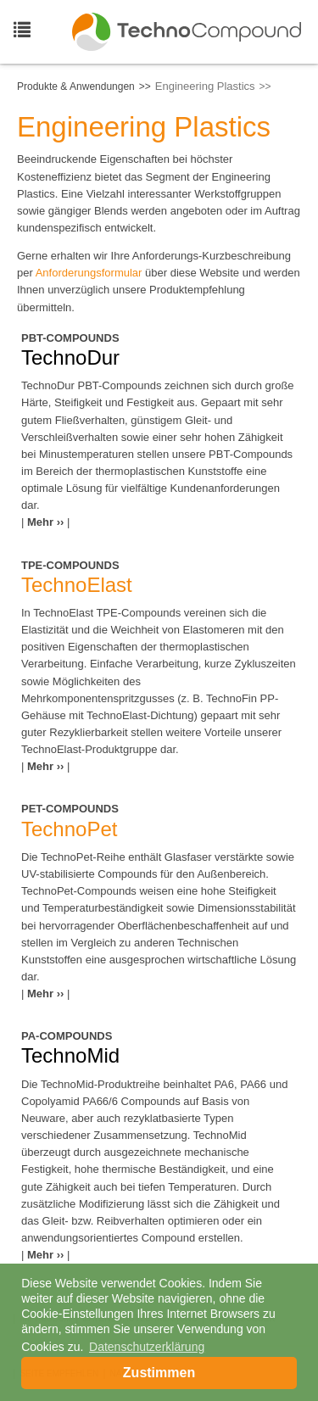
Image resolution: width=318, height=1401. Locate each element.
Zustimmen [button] (159, 1372)
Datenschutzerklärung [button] (146, 1347)
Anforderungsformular (89, 272)
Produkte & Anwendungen (76, 86)
